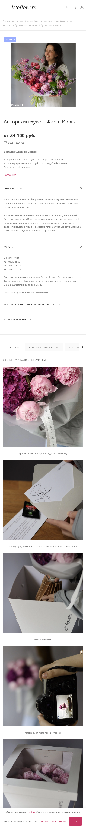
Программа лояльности (44, 347)
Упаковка (13, 347)
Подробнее (10, 174)
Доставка (74, 347)
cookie (31, 812)
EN (67, 7)
